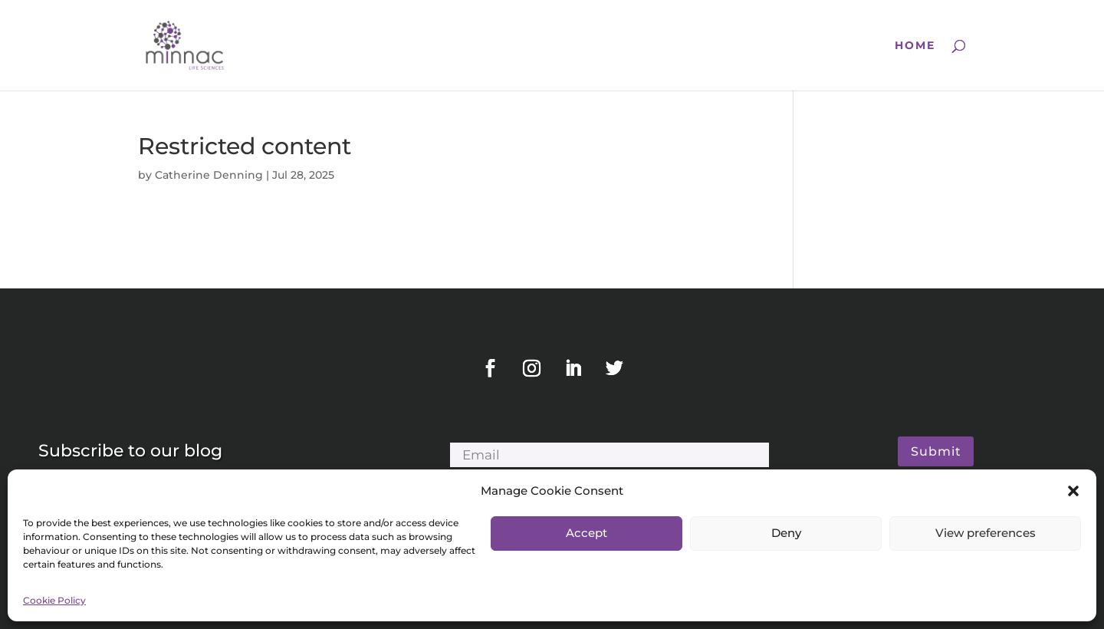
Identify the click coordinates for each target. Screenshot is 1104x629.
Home (915, 46)
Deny (786, 532)
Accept (586, 532)
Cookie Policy (54, 600)
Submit (936, 451)
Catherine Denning (209, 175)
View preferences (985, 532)
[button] (1073, 491)
